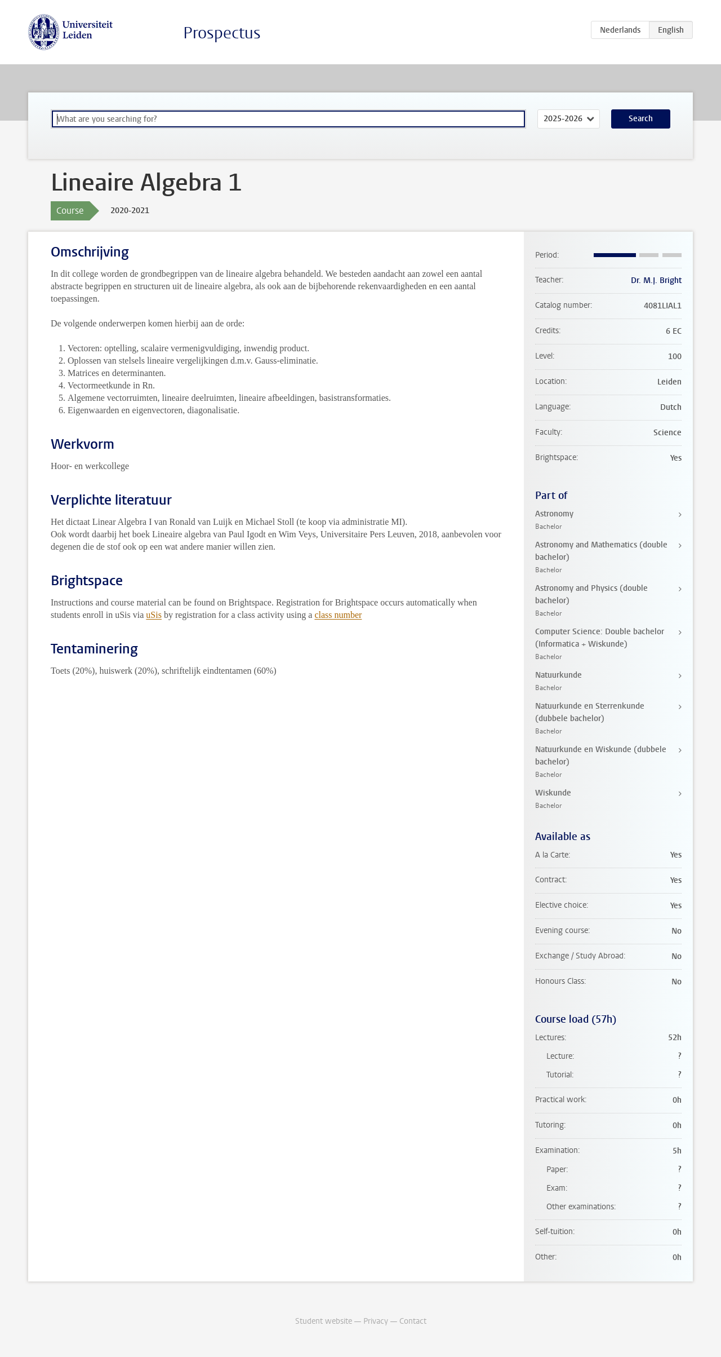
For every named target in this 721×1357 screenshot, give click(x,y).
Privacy (375, 1321)
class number (338, 615)
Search (641, 118)
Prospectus (222, 33)
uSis (154, 615)
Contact (412, 1321)
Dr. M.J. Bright (656, 280)
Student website (323, 1321)
